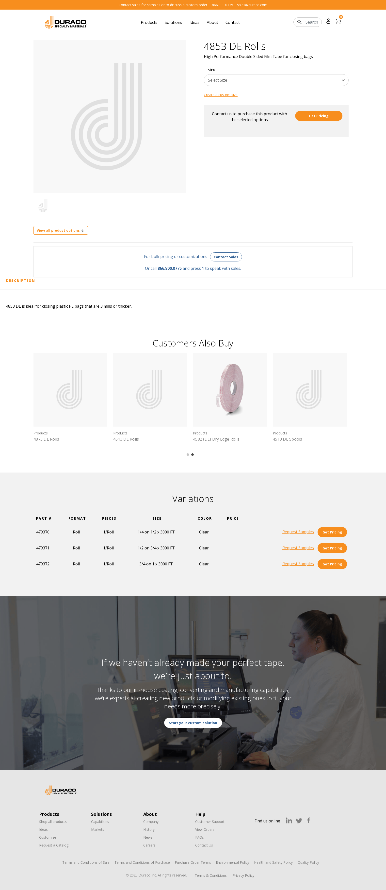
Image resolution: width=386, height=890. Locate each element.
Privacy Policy (243, 875)
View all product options (61, 230)
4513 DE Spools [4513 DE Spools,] (287, 439)
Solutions (173, 22)
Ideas (194, 22)
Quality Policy (308, 862)
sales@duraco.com (252, 4)
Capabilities (100, 821)
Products (149, 22)
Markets (97, 829)
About (212, 22)
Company (151, 821)
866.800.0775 (222, 4)
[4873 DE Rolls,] (70, 390)
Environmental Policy (232, 862)
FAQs (199, 837)
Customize (47, 837)
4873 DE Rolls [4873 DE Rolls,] (46, 439)
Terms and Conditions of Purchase (142, 862)
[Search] (314, 22)
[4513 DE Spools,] (310, 390)
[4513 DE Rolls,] (150, 390)
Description (20, 280)
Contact (232, 22)
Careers (149, 845)
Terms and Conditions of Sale (86, 862)
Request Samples (298, 531)
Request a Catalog (53, 845)
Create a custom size (221, 94)
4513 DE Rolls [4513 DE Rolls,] (126, 439)
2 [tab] (192, 454)
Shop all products (53, 821)
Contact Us (204, 845)
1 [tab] (188, 454)
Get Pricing (319, 116)
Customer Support (210, 821)
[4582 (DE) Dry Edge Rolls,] (230, 390)
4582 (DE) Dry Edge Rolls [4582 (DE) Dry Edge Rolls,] (216, 439)
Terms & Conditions (211, 875)
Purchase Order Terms (193, 862)
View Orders (204, 829)
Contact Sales (226, 257)
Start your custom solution (193, 722)
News (147, 837)
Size (211, 70)
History (149, 829)
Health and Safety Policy (273, 862)
